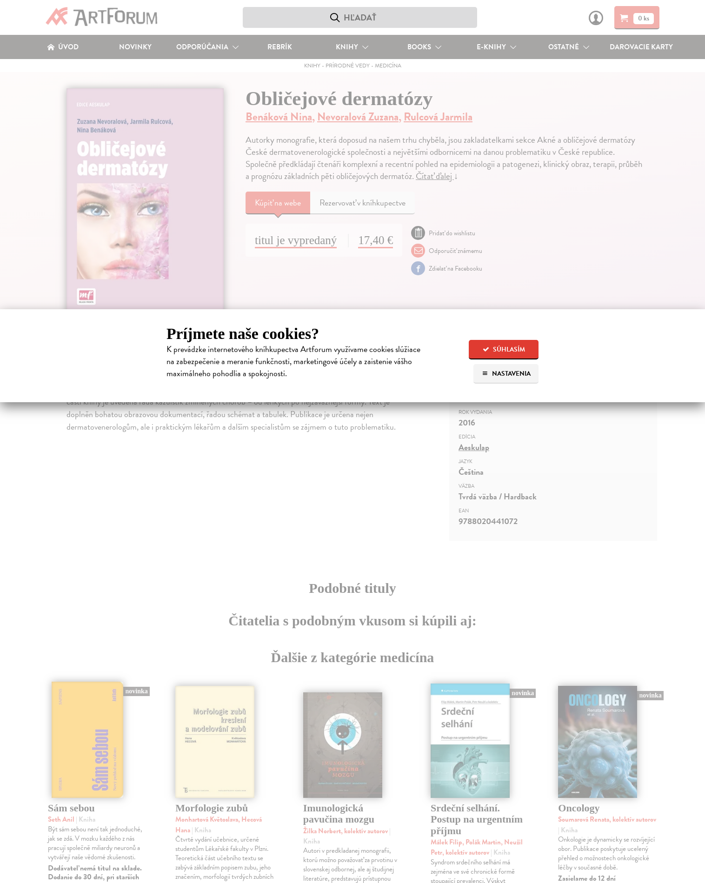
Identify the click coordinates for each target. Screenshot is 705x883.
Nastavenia (506, 373)
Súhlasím (504, 349)
